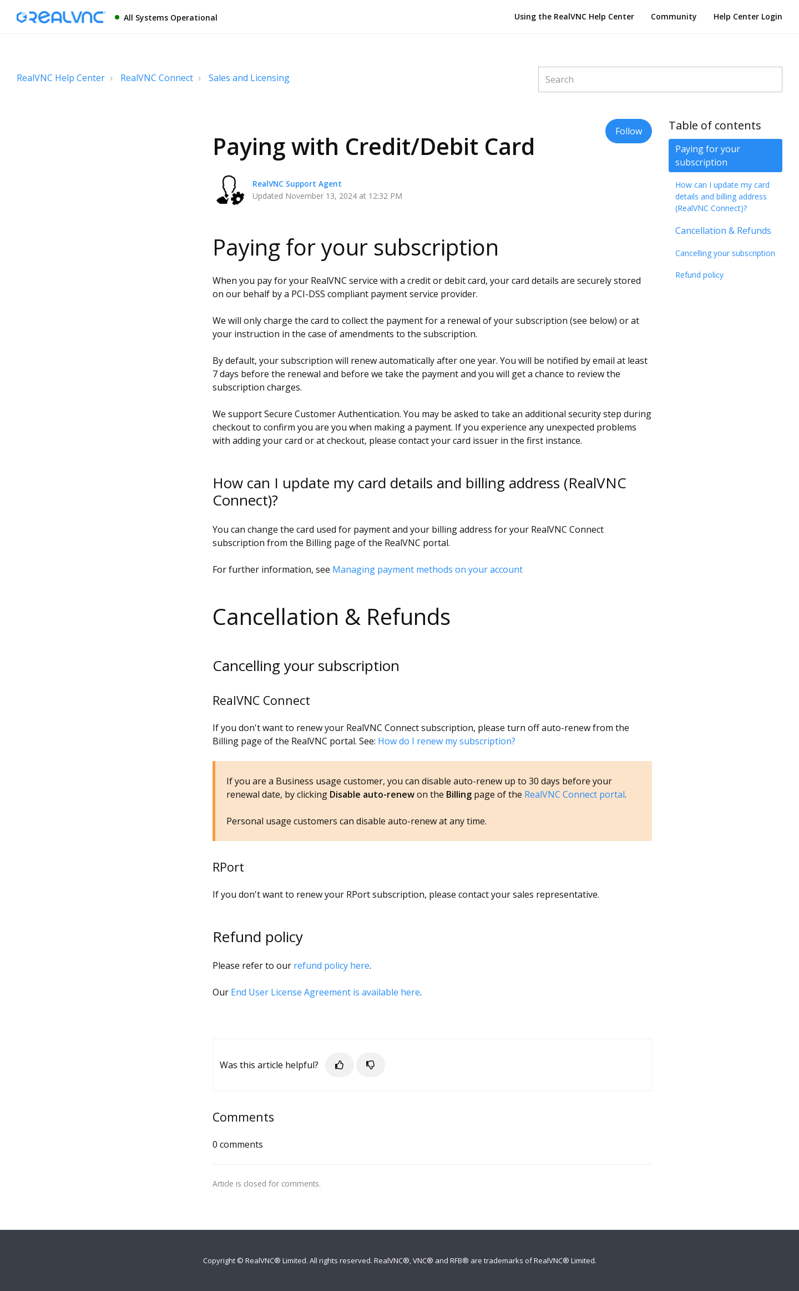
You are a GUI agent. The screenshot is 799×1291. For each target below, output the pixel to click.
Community (674, 16)
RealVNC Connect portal (574, 794)
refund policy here (332, 965)
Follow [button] (628, 131)
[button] (339, 1065)
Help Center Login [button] (748, 16)
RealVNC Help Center (61, 78)
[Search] (660, 79)
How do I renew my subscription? (446, 741)
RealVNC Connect (156, 78)
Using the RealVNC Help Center (574, 16)
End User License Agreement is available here (325, 992)
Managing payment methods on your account (427, 569)
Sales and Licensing (249, 78)
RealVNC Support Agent (297, 183)
